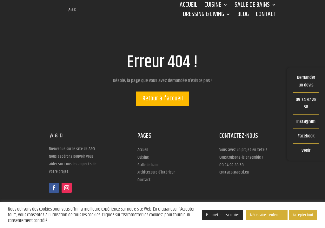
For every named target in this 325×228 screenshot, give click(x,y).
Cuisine (212, 6)
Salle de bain (147, 165)
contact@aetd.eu (234, 172)
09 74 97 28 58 (306, 103)
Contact (266, 15)
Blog (243, 15)
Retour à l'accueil (163, 99)
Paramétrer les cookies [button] (222, 215)
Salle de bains (252, 6)
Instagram (305, 121)
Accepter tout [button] (303, 215)
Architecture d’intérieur (156, 172)
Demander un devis (306, 81)
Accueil (188, 6)
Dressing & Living (203, 15)
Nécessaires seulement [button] (267, 215)
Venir (306, 150)
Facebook (306, 136)
